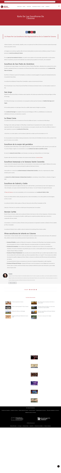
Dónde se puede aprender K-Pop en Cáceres (20, 306)
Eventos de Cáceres (5, 374)
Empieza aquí (19, 6)
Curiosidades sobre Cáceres (6, 377)
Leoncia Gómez (39, 157)
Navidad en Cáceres (14, 410)
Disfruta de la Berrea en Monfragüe (18, 311)
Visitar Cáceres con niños (6, 372)
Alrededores (47, 6)
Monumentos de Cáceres (6, 370)
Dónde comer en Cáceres (6, 366)
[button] (30, 289)
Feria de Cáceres (32, 410)
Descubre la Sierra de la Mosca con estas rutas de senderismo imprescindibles (46, 307)
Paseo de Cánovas (9, 192)
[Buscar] (56, 1)
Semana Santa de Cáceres (23, 410)
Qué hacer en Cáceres (5, 369)
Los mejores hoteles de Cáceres (7, 365)
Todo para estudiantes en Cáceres (53, 410)
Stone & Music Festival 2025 (44, 391)
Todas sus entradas (13, 282)
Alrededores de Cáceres (6, 376)
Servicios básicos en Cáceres (6, 373)
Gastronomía (29, 6)
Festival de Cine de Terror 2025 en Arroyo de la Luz (49, 382)
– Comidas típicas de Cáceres (40, 410)
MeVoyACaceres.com (31, 422)
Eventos (43, 6)
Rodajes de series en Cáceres (30, 412)
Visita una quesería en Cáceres (17, 301)
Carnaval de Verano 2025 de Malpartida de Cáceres (48, 374)
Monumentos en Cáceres (36, 6)
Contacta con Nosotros (6, 410)
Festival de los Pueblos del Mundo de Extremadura (48, 356)
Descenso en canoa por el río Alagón (44, 315)
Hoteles (24, 6)
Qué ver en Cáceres (5, 368)
